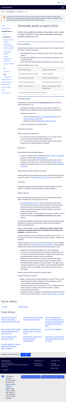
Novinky (4, 306)
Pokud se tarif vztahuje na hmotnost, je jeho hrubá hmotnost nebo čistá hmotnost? (10, 319)
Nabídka (62, 7)
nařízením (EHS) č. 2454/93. (55, 294)
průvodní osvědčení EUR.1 (28, 203)
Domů (2, 11)
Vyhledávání (63, 2)
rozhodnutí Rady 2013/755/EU (43, 245)
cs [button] (59, 2)
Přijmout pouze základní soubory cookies (52, 376)
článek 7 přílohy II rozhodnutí (54, 155)
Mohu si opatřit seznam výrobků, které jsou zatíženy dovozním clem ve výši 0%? (11, 331)
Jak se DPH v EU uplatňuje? (53, 329)
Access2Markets (5, 360)
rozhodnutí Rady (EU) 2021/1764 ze (41, 177)
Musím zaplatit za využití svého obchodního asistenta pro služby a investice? (55, 339)
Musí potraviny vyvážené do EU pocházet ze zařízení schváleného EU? (32, 339)
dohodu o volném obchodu (31, 119)
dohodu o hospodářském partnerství (47, 116)
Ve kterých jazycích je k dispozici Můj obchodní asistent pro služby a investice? (11, 346)
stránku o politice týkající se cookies (10, 386)
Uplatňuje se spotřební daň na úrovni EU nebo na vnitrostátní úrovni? (32, 331)
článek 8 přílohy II (41, 158)
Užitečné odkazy (23, 306)
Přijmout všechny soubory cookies (31, 376)
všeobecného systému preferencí (46, 121)
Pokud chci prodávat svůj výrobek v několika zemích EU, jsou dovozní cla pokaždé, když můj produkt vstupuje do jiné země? (54, 322)
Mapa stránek (54, 368)
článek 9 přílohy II (57, 162)
